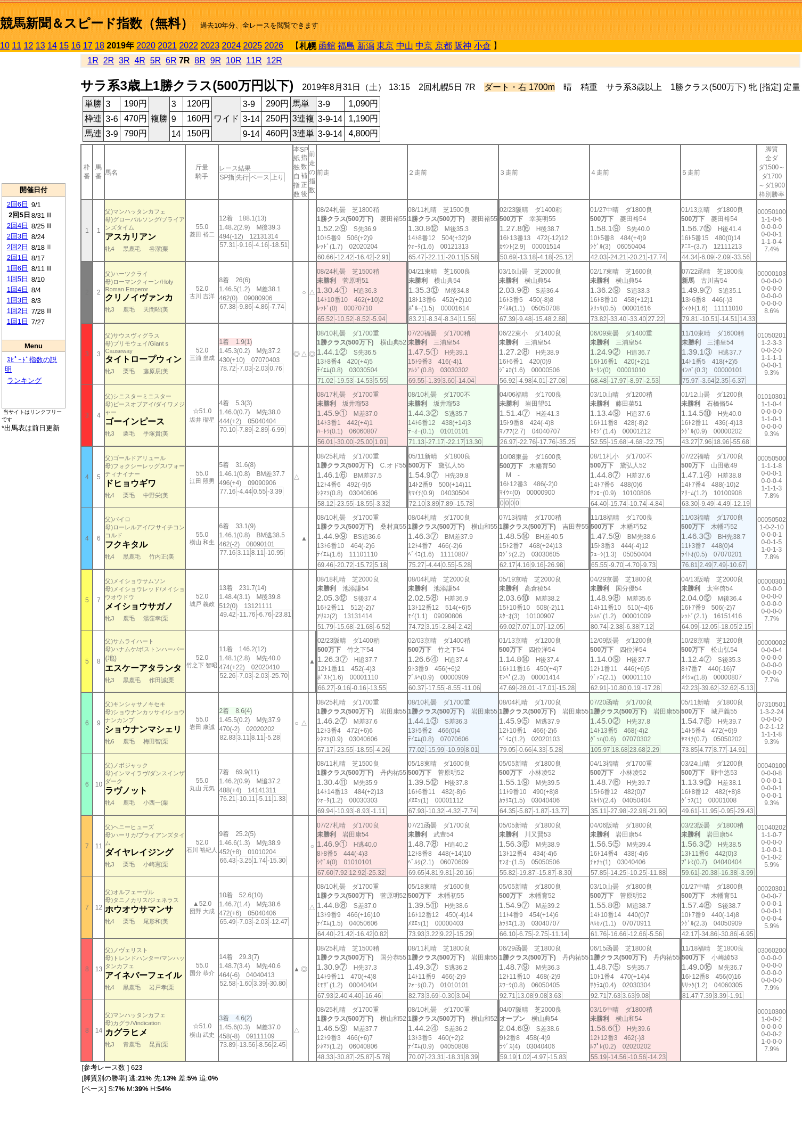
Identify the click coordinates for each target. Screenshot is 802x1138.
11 (16, 45)
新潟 (365, 46)
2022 (188, 45)
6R (171, 60)
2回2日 (17, 247)
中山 (404, 45)
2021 (167, 45)
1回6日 (17, 268)
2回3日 (17, 236)
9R (215, 60)
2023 (209, 45)
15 (64, 45)
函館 (326, 45)
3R (124, 60)
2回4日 (17, 226)
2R (108, 60)
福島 (346, 45)
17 (88, 45)
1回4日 (17, 289)
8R (199, 60)
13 (40, 45)
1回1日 (17, 321)
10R (233, 60)
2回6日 (17, 204)
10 (5, 45)
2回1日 (17, 257)
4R (139, 60)
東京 (385, 45)
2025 (253, 45)
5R (155, 60)
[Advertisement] (34, 118)
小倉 (482, 46)
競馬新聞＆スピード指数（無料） (96, 23)
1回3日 (17, 300)
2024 (231, 45)
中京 (423, 45)
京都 (443, 45)
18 (99, 45)
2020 (146, 45)
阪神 (462, 45)
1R (92, 60)
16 (76, 45)
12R (274, 60)
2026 (274, 45)
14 (52, 45)
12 (29, 45)
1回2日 (17, 311)
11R (253, 60)
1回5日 (17, 279)
